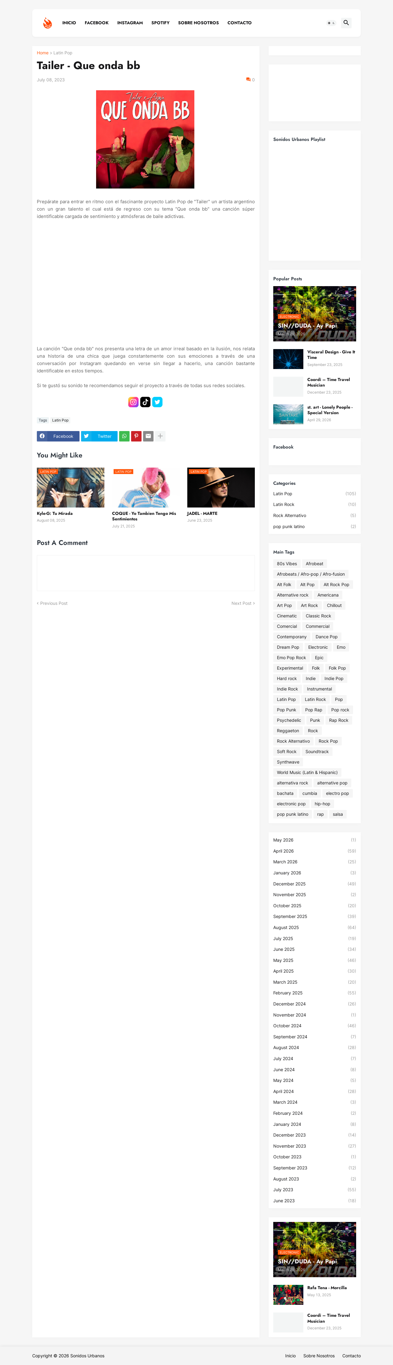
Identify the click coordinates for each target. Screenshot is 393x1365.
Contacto (240, 23)
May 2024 (314, 1080)
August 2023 (314, 1179)
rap (320, 814)
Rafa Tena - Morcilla (327, 1287)
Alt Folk (284, 584)
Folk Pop (337, 668)
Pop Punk (286, 709)
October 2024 (314, 1026)
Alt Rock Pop (336, 584)
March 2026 (314, 862)
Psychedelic (289, 720)
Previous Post (54, 603)
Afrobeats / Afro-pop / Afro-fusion (311, 574)
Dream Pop (288, 647)
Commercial (317, 626)
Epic (319, 657)
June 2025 (314, 949)
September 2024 (314, 1037)
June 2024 (314, 1070)
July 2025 (314, 938)
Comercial (287, 626)
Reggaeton (288, 730)
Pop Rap (313, 709)
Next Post (241, 603)
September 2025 (314, 916)
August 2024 (314, 1047)
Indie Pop (334, 678)
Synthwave (288, 761)
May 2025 (314, 960)
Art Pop (284, 605)
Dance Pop (327, 636)
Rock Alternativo (314, 515)
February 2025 (314, 993)
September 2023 (314, 1168)
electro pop (337, 793)
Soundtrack (317, 751)
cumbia (309, 793)
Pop (339, 699)
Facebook (97, 23)
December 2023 (314, 1135)
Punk (315, 720)
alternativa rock (292, 782)
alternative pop (332, 782)
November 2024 (314, 1015)
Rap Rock (338, 720)
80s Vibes (287, 563)
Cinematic (287, 615)
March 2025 (314, 982)
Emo (341, 647)
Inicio (69, 23)
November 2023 (314, 1146)
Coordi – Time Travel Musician (328, 382)
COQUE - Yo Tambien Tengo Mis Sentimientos (144, 516)
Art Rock (309, 605)
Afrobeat (314, 563)
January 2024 (314, 1124)
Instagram (130, 23)
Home (43, 53)
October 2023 (314, 1157)
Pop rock (340, 709)
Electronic (318, 647)
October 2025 (314, 906)
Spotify (160, 23)
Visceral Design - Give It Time (331, 354)
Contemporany (292, 636)
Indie (311, 678)
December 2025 (314, 884)
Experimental (290, 668)
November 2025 (314, 895)
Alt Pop (307, 584)
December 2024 (314, 1004)
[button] (331, 23)
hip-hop (322, 803)
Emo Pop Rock (291, 657)
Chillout (334, 605)
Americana (328, 594)
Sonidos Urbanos (87, 1355)
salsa (338, 814)
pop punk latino (314, 526)
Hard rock (287, 678)
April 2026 (314, 851)
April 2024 (314, 1091)
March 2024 (314, 1102)
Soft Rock (287, 751)
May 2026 (314, 840)
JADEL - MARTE (202, 513)
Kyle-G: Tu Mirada (55, 513)
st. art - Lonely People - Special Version (329, 409)
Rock (313, 730)
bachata (285, 793)
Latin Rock (314, 504)
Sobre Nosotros (198, 23)
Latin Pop (62, 53)
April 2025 (314, 971)
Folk (316, 668)
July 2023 (314, 1190)
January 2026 (314, 873)
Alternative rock (293, 594)
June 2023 (314, 1201)
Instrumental (319, 688)
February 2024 (314, 1113)
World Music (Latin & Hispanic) (307, 772)
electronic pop (291, 803)
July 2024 (314, 1059)
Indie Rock (287, 688)
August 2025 (314, 927)
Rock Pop (328, 741)
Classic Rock (318, 615)
